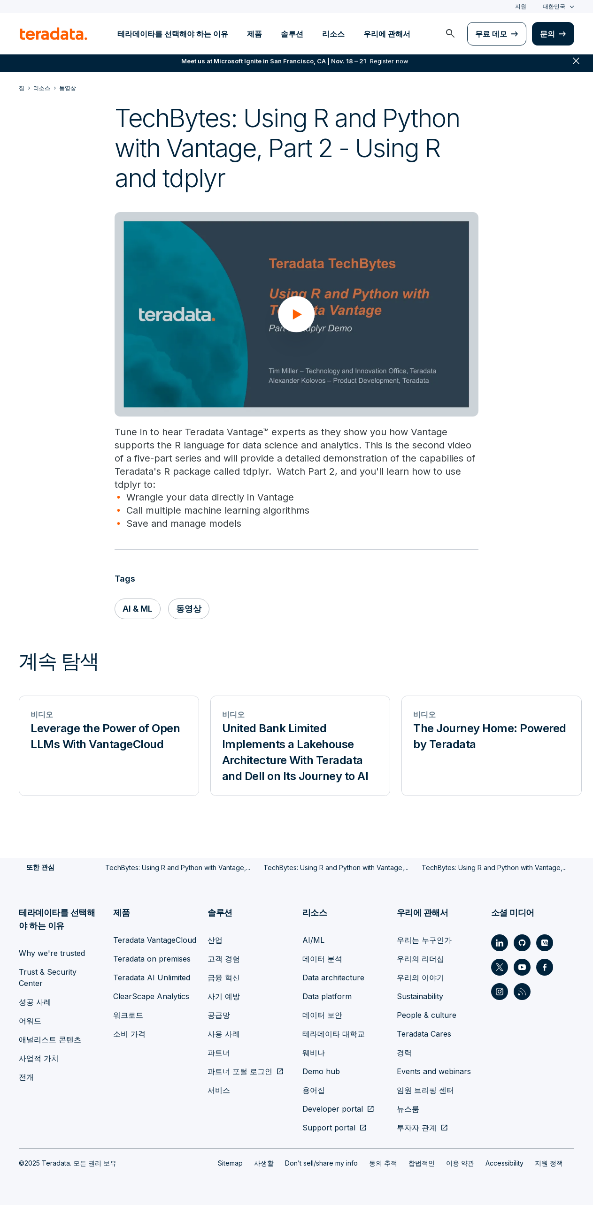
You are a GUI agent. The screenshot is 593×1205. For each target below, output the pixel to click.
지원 (520, 6)
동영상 (189, 609)
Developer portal (332, 1109)
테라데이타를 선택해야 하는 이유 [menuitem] (172, 33)
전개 (26, 1077)
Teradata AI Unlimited (151, 977)
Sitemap (230, 1163)
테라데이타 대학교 (333, 1033)
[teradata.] (53, 33)
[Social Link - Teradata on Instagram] (499, 991)
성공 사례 (35, 1002)
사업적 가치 (39, 1058)
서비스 (219, 1090)
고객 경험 (224, 958)
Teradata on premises (152, 958)
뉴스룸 (408, 1109)
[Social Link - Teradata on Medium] (544, 942)
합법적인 (421, 1163)
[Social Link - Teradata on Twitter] (499, 967)
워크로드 (128, 1015)
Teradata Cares (424, 1033)
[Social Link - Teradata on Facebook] (544, 967)
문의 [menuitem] (547, 33)
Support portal (328, 1127)
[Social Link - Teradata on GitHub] (522, 942)
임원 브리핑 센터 (425, 1090)
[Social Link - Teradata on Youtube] (522, 967)
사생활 (264, 1163)
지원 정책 (549, 1163)
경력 (404, 1052)
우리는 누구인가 (424, 940)
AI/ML (313, 940)
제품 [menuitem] (254, 33)
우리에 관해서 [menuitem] (386, 33)
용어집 (313, 1090)
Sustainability (420, 996)
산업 (215, 940)
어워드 (30, 1020)
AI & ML (138, 609)
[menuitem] (450, 34)
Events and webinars (434, 1071)
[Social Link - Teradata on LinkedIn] (499, 942)
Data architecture (333, 977)
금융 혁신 (224, 977)
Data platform (327, 996)
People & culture (426, 1015)
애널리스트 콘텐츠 (50, 1039)
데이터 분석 (322, 958)
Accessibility (504, 1163)
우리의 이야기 (420, 977)
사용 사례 (224, 1033)
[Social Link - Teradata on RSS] (522, 991)
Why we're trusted (52, 953)
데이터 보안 (322, 1015)
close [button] (576, 65)
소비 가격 (129, 1033)
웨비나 (313, 1052)
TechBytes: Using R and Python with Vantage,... (177, 868)
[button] (296, 314)
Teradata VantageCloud (154, 940)
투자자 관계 (417, 1127)
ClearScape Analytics (151, 996)
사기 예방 (224, 996)
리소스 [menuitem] (333, 33)
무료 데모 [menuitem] (491, 33)
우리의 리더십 (420, 958)
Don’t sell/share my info (321, 1163)
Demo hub (321, 1071)
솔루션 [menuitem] (292, 33)
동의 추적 (383, 1163)
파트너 (219, 1052)
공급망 (219, 1015)
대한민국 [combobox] (554, 6)
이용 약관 (460, 1163)
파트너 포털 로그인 (240, 1071)
